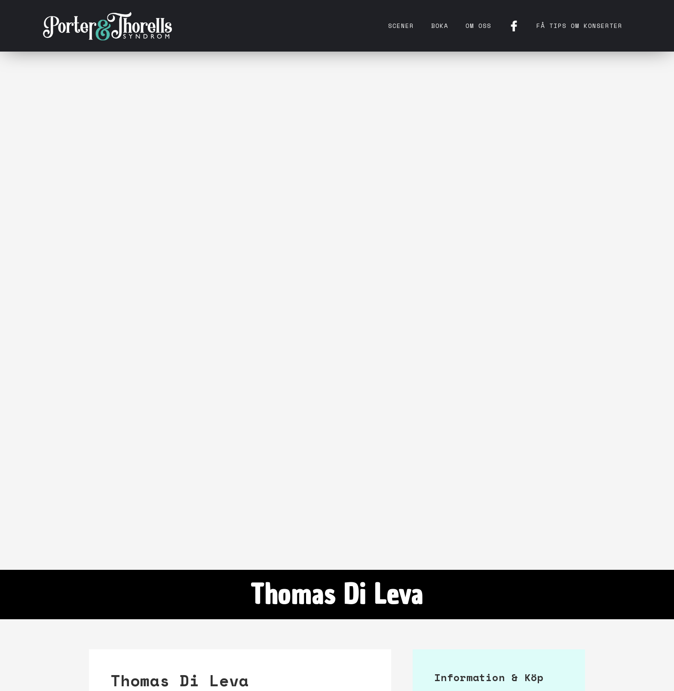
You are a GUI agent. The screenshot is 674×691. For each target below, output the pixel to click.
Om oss (478, 25)
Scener (401, 25)
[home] (107, 26)
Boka (439, 25)
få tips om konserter (579, 25)
